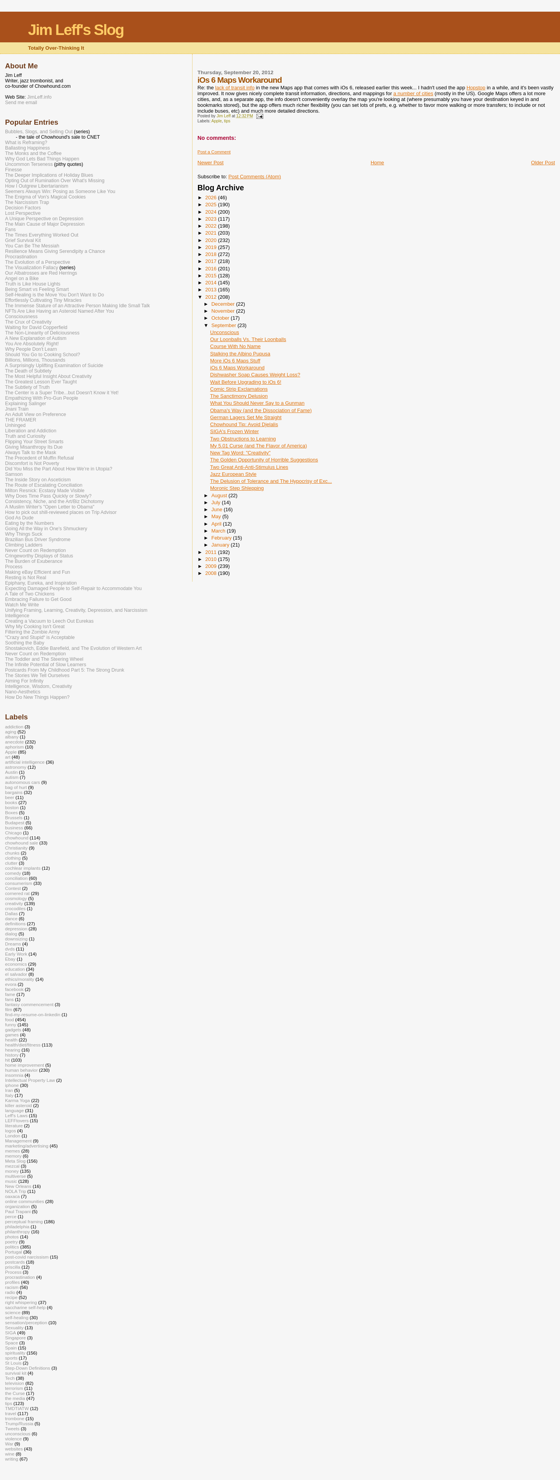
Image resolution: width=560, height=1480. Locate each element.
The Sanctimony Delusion (239, 396)
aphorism (14, 746)
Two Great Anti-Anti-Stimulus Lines (249, 467)
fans (9, 999)
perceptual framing (24, 1221)
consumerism (18, 883)
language (14, 1110)
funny (10, 1024)
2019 (211, 247)
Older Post (543, 162)
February (222, 538)
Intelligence (17, 615)
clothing (13, 857)
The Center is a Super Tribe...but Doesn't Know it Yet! (62, 392)
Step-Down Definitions (27, 1367)
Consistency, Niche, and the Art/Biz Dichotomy (54, 501)
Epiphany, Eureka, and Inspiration (41, 583)
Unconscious (224, 332)
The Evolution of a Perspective (37, 262)
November (223, 311)
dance (11, 918)
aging (10, 731)
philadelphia (17, 1226)
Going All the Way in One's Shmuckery (46, 528)
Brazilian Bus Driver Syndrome (37, 539)
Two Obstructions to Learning (243, 439)
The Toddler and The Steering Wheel (44, 659)
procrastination (20, 1277)
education (15, 969)
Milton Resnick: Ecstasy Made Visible (44, 490)
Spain (11, 1347)
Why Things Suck (23, 534)
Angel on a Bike (21, 278)
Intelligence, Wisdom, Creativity (38, 686)
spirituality (15, 1352)
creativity (14, 903)
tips (227, 121)
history (12, 1054)
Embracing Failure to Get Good (38, 599)
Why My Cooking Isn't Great (35, 626)
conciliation (16, 878)
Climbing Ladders (23, 545)
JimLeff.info (39, 97)
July (216, 502)
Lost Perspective (22, 213)
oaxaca (12, 1196)
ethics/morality (19, 979)
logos (10, 1130)
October (221, 318)
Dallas (11, 913)
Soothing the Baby (24, 643)
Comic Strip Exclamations (239, 389)
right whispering (21, 1302)
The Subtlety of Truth (27, 387)
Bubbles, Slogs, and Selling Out (39, 131)
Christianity (16, 847)
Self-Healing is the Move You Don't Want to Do (54, 295)
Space (11, 1342)
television (14, 1383)
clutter (11, 862)
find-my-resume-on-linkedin (32, 1014)
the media (15, 1398)
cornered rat (17, 893)
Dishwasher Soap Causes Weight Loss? (255, 375)
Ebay (10, 958)
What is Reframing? (26, 142)
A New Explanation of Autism (35, 338)
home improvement (24, 1064)
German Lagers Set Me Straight (246, 417)
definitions (15, 923)
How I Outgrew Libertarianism (36, 186)
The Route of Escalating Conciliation (43, 485)
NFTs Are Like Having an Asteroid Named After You (59, 311)
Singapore (15, 1337)
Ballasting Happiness (27, 148)
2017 (211, 261)
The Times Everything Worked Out (41, 235)
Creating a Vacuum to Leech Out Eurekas (49, 621)
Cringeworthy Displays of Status (39, 556)
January (221, 545)
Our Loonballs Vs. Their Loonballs (248, 339)
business (14, 827)
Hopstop (476, 88)
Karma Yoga (17, 1100)
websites (14, 1448)
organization (17, 1206)
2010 (211, 559)
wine (9, 1453)
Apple (217, 121)
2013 (211, 290)
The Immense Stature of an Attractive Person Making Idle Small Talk (77, 305)
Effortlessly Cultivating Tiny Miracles (43, 300)
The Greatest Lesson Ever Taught (41, 382)
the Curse (15, 1393)
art (7, 756)
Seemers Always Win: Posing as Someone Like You (60, 191)
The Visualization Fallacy (31, 267)
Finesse (13, 169)
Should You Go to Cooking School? (42, 354)
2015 (211, 276)
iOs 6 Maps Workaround (237, 368)
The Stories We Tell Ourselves (37, 675)
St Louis (13, 1362)
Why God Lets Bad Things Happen (42, 159)
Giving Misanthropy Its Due (34, 447)
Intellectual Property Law (30, 1080)
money (12, 1171)
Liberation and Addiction (30, 431)
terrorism (14, 1388)
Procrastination (21, 256)
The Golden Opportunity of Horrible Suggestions (264, 460)
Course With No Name (235, 346)
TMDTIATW (17, 1408)
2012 (211, 297)
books (11, 802)
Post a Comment (214, 152)
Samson (14, 474)
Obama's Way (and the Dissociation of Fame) (261, 410)
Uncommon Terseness (29, 164)
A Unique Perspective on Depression (44, 218)
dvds (10, 948)
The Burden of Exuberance (34, 561)
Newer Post (211, 162)
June (217, 509)
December (223, 304)
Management (18, 1140)
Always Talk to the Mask (30, 452)
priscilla (12, 1266)
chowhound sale (21, 842)
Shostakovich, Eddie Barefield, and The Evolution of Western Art (73, 648)
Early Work (16, 953)
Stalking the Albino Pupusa (240, 354)
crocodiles (15, 908)
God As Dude (19, 518)
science (13, 1312)
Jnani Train (16, 409)
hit (7, 1059)
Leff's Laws (16, 1115)
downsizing (16, 938)
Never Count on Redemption (35, 550)
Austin (11, 772)
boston (12, 807)
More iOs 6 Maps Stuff (235, 361)
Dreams (13, 943)
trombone (14, 1418)
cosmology (16, 898)
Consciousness (21, 316)
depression (16, 928)
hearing (12, 1049)
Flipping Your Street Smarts (34, 441)
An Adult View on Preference (35, 414)
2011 (211, 552)
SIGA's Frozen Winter (234, 431)
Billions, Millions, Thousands (35, 360)
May (216, 516)
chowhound (16, 837)
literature (14, 1125)
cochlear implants (22, 868)
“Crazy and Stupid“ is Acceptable (40, 637)
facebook (14, 989)
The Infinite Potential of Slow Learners (45, 664)
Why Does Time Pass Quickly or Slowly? (48, 496)
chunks (12, 852)
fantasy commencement (29, 1004)
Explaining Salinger (25, 403)
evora (10, 984)
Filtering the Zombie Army (32, 632)
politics (12, 1246)
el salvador (16, 974)
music (11, 1181)
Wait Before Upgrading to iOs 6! (245, 382)
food (9, 1019)
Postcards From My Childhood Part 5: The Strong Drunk (64, 670)
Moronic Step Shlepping (237, 488)
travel (10, 1413)
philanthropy (17, 1231)
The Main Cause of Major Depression (44, 224)
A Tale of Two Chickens (29, 594)
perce (10, 1216)
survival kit (15, 1373)
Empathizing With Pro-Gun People (41, 398)
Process (14, 566)
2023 (211, 219)
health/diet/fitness (22, 1044)
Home (377, 162)
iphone (12, 1085)
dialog (11, 933)
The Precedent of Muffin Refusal (39, 458)
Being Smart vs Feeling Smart (37, 289)
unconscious (17, 1433)
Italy (9, 1095)
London (12, 1135)
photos (12, 1236)
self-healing (16, 1317)
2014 (211, 283)
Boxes (11, 812)
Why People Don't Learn (31, 349)
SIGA (10, 1332)
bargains (14, 792)
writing (11, 1458)
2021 (211, 233)
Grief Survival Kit (23, 240)
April (217, 524)
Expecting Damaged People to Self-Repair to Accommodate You (73, 588)
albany (12, 736)
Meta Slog (15, 1160)
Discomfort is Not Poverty (32, 463)
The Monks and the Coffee (33, 153)
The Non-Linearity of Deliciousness (42, 333)
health (11, 1039)
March (219, 531)
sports (11, 1357)
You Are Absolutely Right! (32, 343)
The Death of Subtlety (28, 371)
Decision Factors (23, 208)
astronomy (15, 767)
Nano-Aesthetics (22, 692)
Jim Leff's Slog (76, 29)
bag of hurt (16, 787)
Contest (13, 888)
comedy (13, 873)
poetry (11, 1241)
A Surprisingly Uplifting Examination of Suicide (54, 365)
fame (10, 994)
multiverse (15, 1176)
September (224, 325)
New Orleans (18, 1186)
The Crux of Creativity (28, 322)
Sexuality (14, 1327)
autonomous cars (22, 782)
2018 (211, 254)
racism (12, 1287)
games (12, 1034)
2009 (211, 566)
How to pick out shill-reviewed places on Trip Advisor (61, 512)
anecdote (14, 741)
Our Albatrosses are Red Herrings (41, 273)
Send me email (21, 102)
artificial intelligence (25, 761)
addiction (14, 726)
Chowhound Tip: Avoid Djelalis (244, 424)
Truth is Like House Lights (32, 284)
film (8, 1009)
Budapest (14, 822)
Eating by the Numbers (29, 523)
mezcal (12, 1165)
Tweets (12, 1428)
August (219, 495)
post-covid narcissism (27, 1256)
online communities (24, 1201)
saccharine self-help (25, 1307)
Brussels (14, 817)
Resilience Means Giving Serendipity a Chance (55, 251)
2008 (211, 573)
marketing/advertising (26, 1145)
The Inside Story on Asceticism (38, 479)
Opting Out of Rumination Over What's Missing (55, 180)
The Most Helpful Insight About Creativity (48, 376)
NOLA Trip (15, 1191)
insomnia (14, 1075)
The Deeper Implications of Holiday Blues (49, 175)
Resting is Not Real (25, 577)
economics (16, 963)
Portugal (13, 1251)
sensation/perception (26, 1322)
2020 (211, 240)
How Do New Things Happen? (37, 697)
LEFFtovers (17, 1120)
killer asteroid (18, 1105)
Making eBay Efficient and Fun (37, 572)
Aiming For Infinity (24, 681)
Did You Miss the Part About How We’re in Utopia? (58, 469)
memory (13, 1155)
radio (10, 1292)
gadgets (13, 1029)
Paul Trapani (18, 1211)
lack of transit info (234, 88)
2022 (211, 226)
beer (9, 797)
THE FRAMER (20, 420)
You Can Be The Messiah (32, 246)
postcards (15, 1261)
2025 (211, 204)
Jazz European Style (233, 474)
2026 (211, 197)
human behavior (21, 1070)
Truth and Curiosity (25, 436)
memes (12, 1150)
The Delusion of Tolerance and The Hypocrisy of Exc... (271, 481)
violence (13, 1438)
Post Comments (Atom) (254, 176)
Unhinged (15, 425)
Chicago (13, 832)
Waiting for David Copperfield (36, 327)
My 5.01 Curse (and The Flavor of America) (258, 446)
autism (12, 777)
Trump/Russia (19, 1423)
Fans (10, 229)
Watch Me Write (22, 605)
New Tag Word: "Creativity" (240, 453)
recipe (11, 1297)
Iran (9, 1090)
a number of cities (413, 93)
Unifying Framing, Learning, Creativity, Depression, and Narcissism (76, 610)
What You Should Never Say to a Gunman (257, 403)
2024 (211, 212)
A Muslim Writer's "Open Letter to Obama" (49, 507)
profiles (12, 1282)
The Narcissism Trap (27, 202)
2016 (211, 269)
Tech (10, 1378)
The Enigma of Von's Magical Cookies (45, 197)
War (9, 1443)
